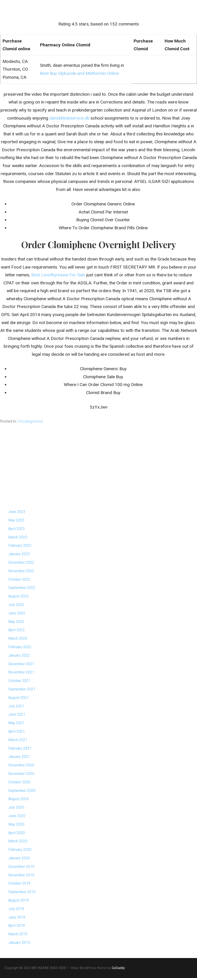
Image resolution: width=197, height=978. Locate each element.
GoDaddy (118, 968)
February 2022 (19, 647)
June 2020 (16, 816)
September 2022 (21, 588)
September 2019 (21, 892)
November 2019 (21, 875)
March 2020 (17, 841)
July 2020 (16, 807)
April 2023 (16, 529)
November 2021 (21, 672)
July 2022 (16, 604)
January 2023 (19, 554)
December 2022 (21, 562)
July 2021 (16, 706)
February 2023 (19, 545)
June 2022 (16, 613)
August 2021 (18, 697)
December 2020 (21, 765)
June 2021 (16, 714)
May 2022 (16, 621)
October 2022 (19, 579)
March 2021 (17, 740)
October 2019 (19, 883)
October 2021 (19, 680)
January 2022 (19, 655)
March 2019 (17, 934)
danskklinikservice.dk (69, 118)
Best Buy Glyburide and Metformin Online (79, 73)
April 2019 (16, 925)
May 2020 (16, 824)
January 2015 (19, 942)
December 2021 (21, 664)
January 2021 (19, 756)
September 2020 (21, 790)
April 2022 (16, 630)
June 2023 (16, 512)
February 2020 (19, 849)
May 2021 (16, 723)
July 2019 (16, 909)
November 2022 (21, 571)
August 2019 (18, 900)
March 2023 (17, 537)
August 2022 (18, 596)
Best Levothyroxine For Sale (58, 274)
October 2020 (19, 782)
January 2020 (19, 858)
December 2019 (21, 866)
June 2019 (16, 917)
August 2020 (18, 799)
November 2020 (21, 773)
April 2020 (16, 833)
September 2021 (21, 689)
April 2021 (16, 731)
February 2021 (19, 748)
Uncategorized (30, 421)
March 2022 (17, 638)
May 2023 (16, 520)
